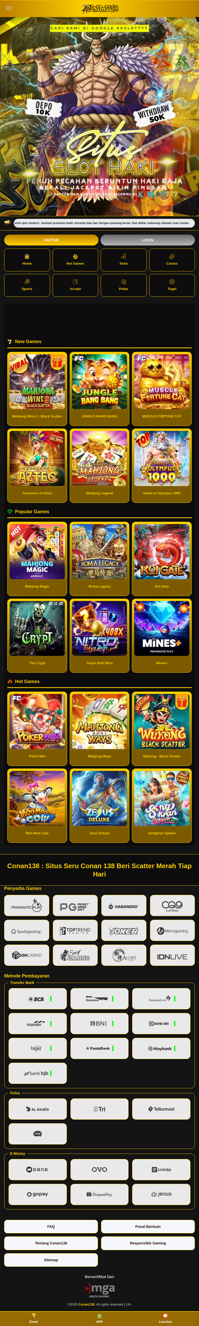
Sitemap (51, 1260)
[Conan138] (99, 8)
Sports (27, 285)
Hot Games (75, 259)
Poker (123, 285)
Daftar (51, 240)
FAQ (51, 1226)
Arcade (75, 285)
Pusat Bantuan (148, 1226)
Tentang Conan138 (51, 1243)
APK (99, 1318)
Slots (123, 259)
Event (34, 1318)
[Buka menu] (8, 8)
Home (27, 259)
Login (147, 240)
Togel (172, 285)
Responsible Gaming (148, 1243)
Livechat (165, 1318)
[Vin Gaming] (99, 1290)
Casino (171, 259)
